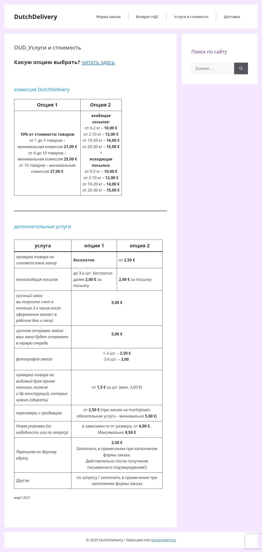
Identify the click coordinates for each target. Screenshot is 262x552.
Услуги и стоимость (191, 16)
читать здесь (98, 62)
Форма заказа (108, 16)
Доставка (232, 16)
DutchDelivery (35, 16)
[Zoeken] (241, 68)
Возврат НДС (147, 16)
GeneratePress (163, 539)
